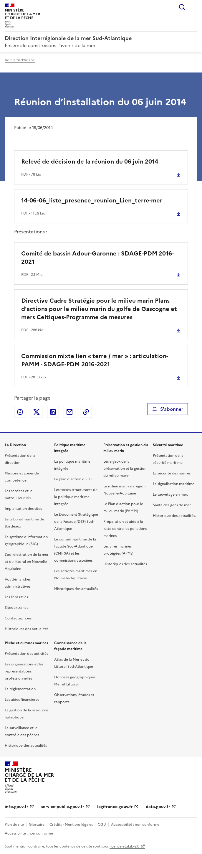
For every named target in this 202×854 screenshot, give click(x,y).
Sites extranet (16, 607)
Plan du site (14, 824)
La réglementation (20, 689)
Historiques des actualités (26, 629)
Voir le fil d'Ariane (20, 60)
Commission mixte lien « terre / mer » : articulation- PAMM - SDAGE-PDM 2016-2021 (94, 360)
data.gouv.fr (158, 807)
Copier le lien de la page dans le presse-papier (86, 412)
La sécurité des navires (172, 473)
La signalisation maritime (173, 484)
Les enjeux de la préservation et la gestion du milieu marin (124, 468)
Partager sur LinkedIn (53, 412)
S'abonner (167, 409)
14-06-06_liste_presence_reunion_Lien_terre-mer (91, 200)
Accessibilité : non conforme (135, 824)
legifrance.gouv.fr (115, 807)
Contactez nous (18, 618)
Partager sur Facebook (20, 412)
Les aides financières (22, 699)
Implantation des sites (23, 508)
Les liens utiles (16, 597)
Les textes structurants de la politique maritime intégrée (75, 497)
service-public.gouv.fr (62, 807)
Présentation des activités (26, 653)
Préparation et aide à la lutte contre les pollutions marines (125, 528)
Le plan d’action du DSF (74, 479)
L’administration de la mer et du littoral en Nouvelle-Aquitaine (27, 561)
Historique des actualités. (174, 515)
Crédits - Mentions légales (71, 824)
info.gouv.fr (16, 807)
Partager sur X (36, 412)
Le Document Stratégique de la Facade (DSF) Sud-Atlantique (76, 521)
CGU (102, 824)
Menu (194, 7)
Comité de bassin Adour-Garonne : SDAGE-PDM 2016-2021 (97, 257)
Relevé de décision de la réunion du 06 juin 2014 (89, 161)
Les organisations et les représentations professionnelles (24, 671)
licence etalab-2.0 (124, 846)
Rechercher (182, 7)
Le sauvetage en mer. (170, 494)
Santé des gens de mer (172, 505)
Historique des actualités (26, 745)
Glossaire (36, 824)
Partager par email (69, 412)
